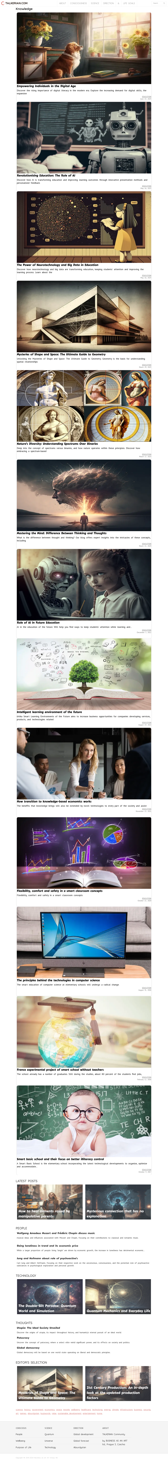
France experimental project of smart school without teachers (60, 1070)
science (19, 1409)
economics (50, 1409)
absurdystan (33, 1413)
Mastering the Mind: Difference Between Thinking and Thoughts (61, 533)
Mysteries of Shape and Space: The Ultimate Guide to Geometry (61, 354)
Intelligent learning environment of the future (49, 712)
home (99, 1413)
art (17, 1413)
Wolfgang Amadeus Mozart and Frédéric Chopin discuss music (56, 1233)
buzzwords (45, 1413)
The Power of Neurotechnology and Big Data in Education (57, 265)
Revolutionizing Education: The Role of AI (46, 175)
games (23, 1413)
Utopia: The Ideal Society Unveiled (38, 1328)
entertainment (89, 1413)
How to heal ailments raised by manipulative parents (44, 1214)
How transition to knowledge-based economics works (54, 801)
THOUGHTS (24, 1323)
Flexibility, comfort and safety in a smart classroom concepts (59, 891)
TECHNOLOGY (26, 1276)
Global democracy (28, 1348)
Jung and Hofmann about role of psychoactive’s (47, 1258)
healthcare (86, 1409)
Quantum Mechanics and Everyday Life (118, 1311)
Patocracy (23, 1338)
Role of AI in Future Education (38, 623)
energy (107, 1409)
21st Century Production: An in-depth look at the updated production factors (117, 1392)
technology (97, 1409)
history (27, 1409)
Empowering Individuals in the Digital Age (46, 86)
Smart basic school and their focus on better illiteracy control (60, 1159)
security (147, 1409)
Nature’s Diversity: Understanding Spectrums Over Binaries (57, 444)
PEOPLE (21, 1228)
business (138, 1409)
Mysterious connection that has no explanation (115, 1214)
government (37, 1409)
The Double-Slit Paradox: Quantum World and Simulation (47, 1308)
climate (115, 1409)
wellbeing (75, 1409)
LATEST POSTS (26, 1181)
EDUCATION (146, 97)
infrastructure (126, 1409)
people (66, 1409)
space (59, 1409)
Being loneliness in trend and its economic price (47, 1246)
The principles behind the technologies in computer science (58, 980)
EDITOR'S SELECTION (31, 1362)
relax (54, 1413)
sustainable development (69, 1413)
